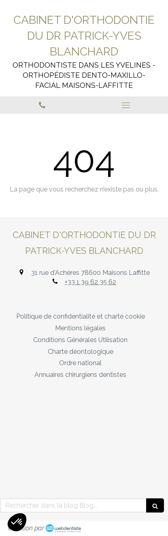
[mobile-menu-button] (126, 105)
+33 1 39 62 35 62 (90, 282)
